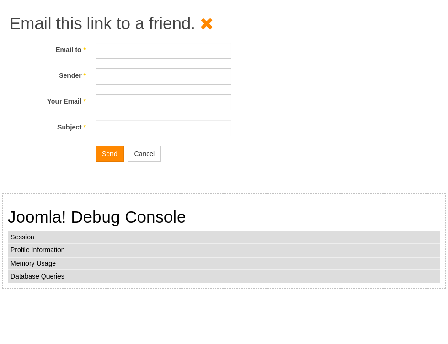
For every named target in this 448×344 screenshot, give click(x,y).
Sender (72, 75)
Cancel (144, 154)
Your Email (66, 101)
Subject (71, 127)
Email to (70, 50)
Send (109, 154)
